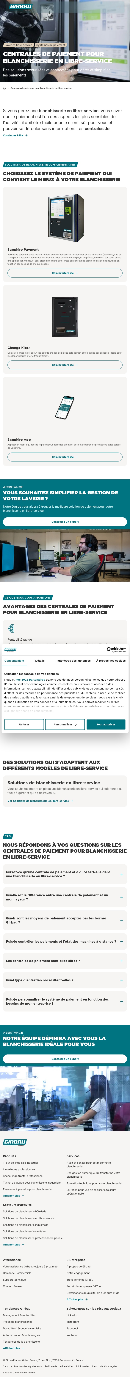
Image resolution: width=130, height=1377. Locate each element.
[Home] (4, 88)
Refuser (24, 724)
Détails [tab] (40, 660)
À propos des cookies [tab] (111, 660)
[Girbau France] (21, 7)
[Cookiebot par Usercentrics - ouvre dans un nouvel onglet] (109, 650)
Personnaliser (65, 724)
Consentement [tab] (14, 660)
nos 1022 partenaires (30, 679)
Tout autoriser (106, 724)
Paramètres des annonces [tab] (73, 660)
